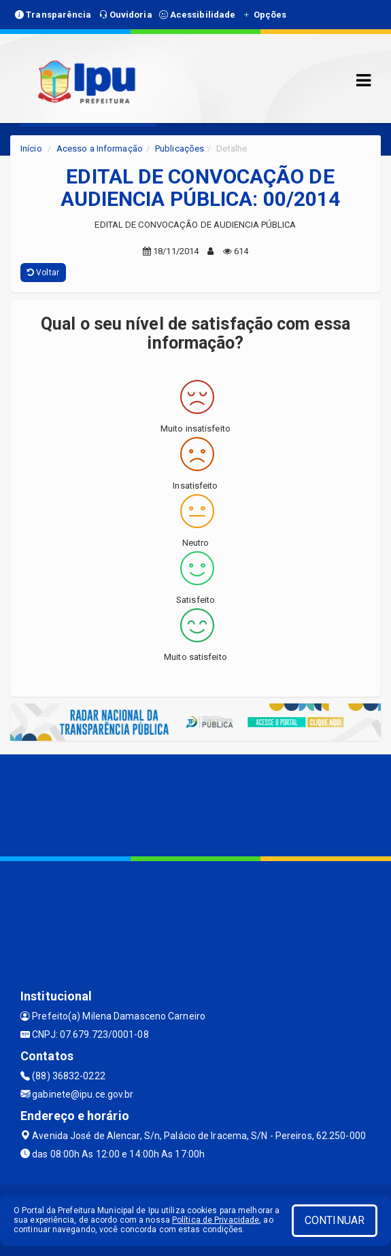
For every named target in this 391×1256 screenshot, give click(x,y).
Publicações (179, 148)
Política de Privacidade (215, 1220)
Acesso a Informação (99, 148)
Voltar (43, 272)
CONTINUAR (334, 1220)
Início (31, 148)
